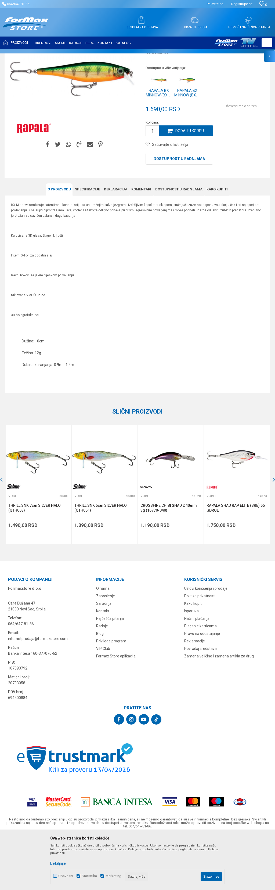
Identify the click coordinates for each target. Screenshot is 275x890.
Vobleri (71, 57)
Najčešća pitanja (110, 672)
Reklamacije (194, 694)
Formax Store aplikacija (116, 709)
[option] (38, 538)
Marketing (113, 876)
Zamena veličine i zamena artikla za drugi (219, 709)
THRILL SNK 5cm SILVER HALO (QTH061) (100, 561)
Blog (100, 687)
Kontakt (102, 664)
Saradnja (103, 657)
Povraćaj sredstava (200, 702)
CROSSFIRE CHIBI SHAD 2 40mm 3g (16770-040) (168, 561)
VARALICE (54, 57)
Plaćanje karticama (200, 679)
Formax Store (15, 57)
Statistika (89, 876)
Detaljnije (58, 863)
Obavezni (65, 876)
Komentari (141, 243)
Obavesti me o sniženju (242, 159)
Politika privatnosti (199, 649)
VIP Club (103, 702)
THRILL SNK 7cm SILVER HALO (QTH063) (34, 561)
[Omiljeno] (263, 5)
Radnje (102, 679)
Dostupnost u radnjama (179, 212)
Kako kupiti (217, 243)
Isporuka (191, 664)
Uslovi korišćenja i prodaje (205, 642)
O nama (103, 642)
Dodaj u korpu (189, 184)
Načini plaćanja (196, 672)
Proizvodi (36, 57)
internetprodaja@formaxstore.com (38, 692)
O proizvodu (59, 243)
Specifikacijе (87, 243)
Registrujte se (241, 4)
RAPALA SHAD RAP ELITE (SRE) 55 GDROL (236, 561)
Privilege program (111, 694)
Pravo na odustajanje (202, 687)
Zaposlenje (105, 649)
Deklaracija (115, 243)
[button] (267, 42)
